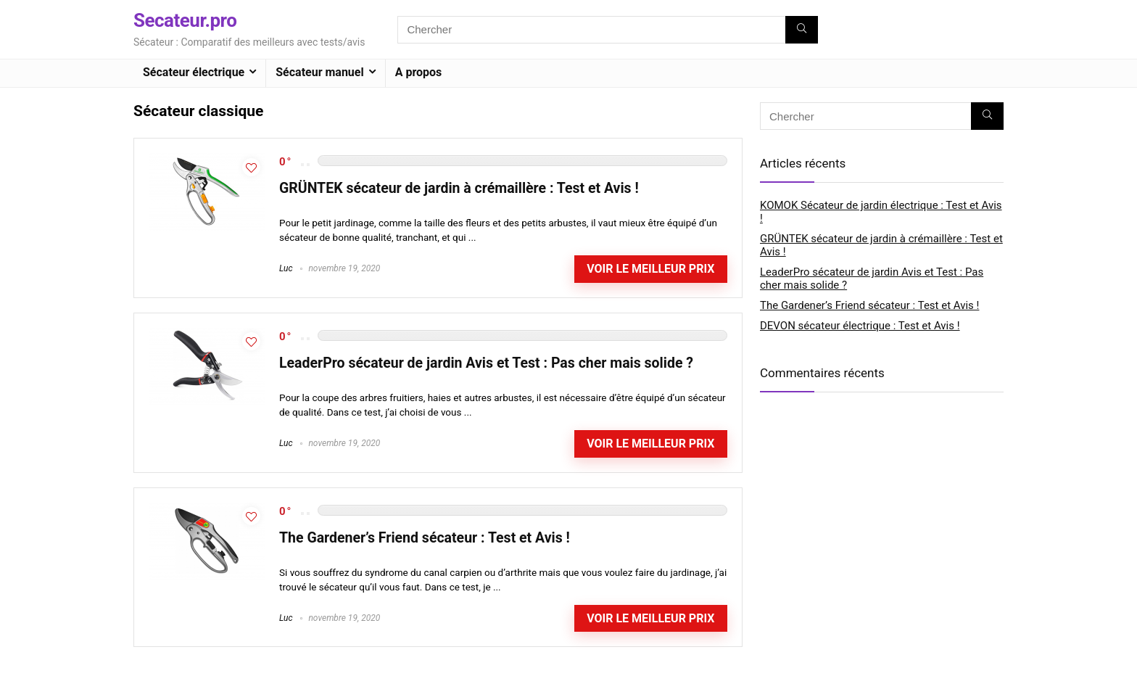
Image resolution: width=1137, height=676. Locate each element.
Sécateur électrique (193, 72)
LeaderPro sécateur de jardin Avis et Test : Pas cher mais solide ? (486, 363)
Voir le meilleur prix (650, 269)
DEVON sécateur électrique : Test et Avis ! (860, 325)
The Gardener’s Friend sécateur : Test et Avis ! (424, 537)
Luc (286, 268)
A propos (418, 72)
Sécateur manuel (319, 72)
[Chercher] (801, 30)
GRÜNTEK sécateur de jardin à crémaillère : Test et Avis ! (459, 188)
